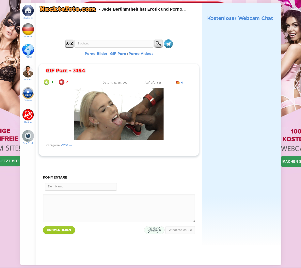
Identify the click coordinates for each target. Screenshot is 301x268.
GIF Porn (66, 145)
